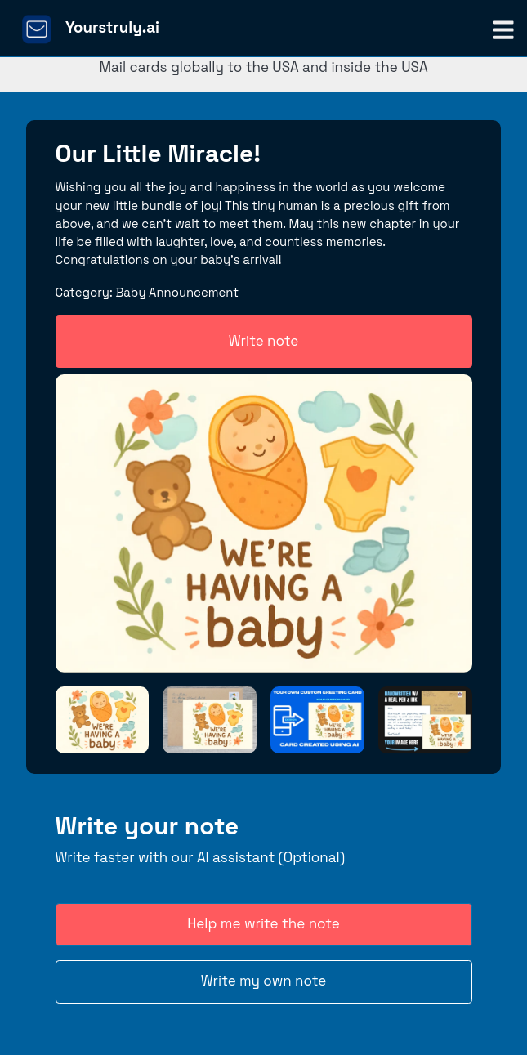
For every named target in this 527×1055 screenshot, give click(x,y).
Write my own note (264, 981)
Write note (264, 341)
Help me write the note (263, 923)
